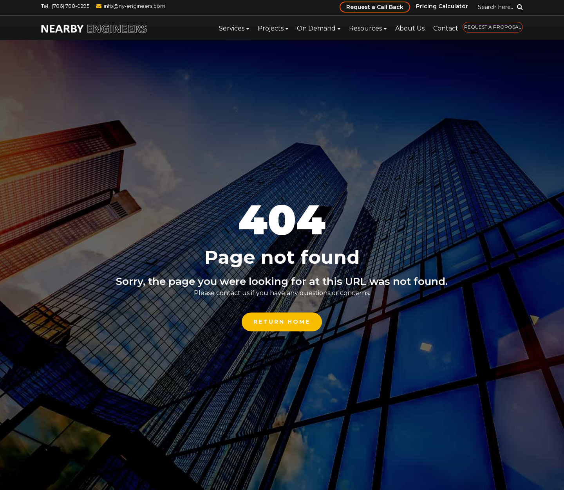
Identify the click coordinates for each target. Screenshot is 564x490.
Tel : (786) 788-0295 (65, 6)
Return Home (281, 321)
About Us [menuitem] (410, 28)
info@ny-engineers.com (134, 6)
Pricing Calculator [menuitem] (442, 6)
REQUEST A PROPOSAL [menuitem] (492, 27)
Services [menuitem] (231, 28)
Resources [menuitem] (365, 28)
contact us (232, 293)
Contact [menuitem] (445, 28)
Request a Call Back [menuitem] (374, 7)
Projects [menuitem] (271, 28)
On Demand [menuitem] (316, 28)
